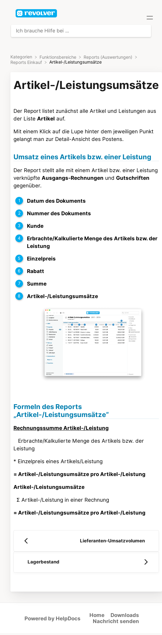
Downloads (125, 615)
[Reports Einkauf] (26, 62)
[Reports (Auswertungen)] (109, 56)
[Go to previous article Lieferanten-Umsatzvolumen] (86, 541)
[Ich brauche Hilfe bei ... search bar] (81, 31)
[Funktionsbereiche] (58, 56)
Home (96, 615)
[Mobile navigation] (150, 18)
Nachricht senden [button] (116, 621)
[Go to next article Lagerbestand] (86, 562)
